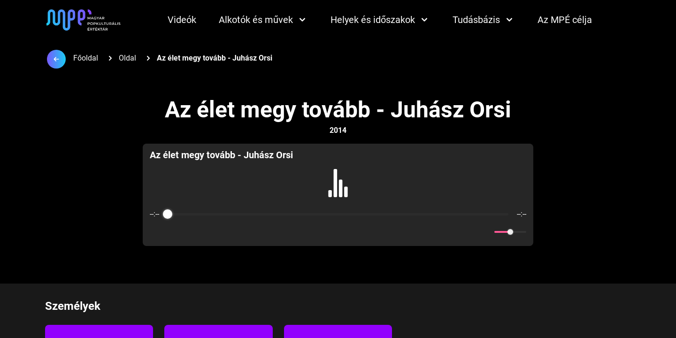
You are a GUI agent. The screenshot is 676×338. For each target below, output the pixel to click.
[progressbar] (338, 214)
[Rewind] (317, 232)
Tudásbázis (484, 19)
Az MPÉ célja (565, 19)
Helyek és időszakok (380, 19)
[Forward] (358, 232)
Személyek (72, 306)
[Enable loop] (156, 232)
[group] (338, 195)
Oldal (127, 58)
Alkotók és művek (263, 19)
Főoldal (85, 58)
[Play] (338, 232)
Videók (182, 19)
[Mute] (485, 232)
